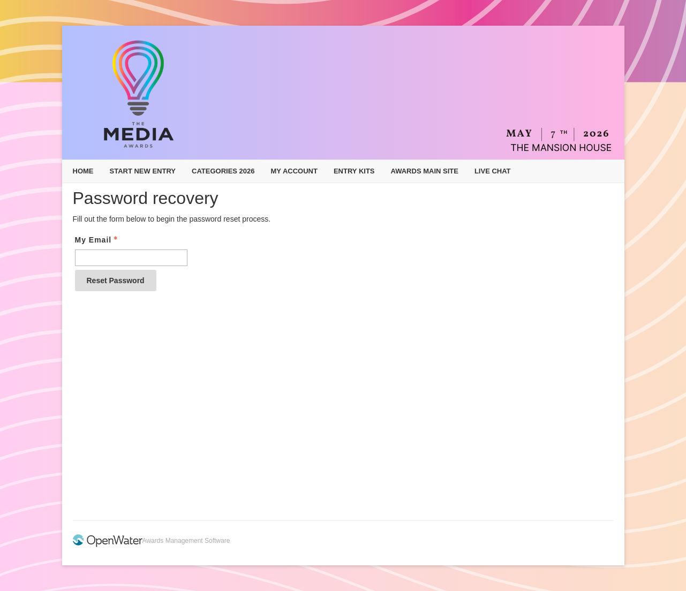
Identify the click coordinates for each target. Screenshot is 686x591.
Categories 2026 (223, 171)
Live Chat (492, 171)
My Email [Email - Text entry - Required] (97, 240)
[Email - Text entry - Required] (131, 257)
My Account (294, 171)
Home (83, 171)
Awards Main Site (424, 171)
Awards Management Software (186, 540)
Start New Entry (143, 171)
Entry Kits (354, 171)
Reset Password (116, 280)
